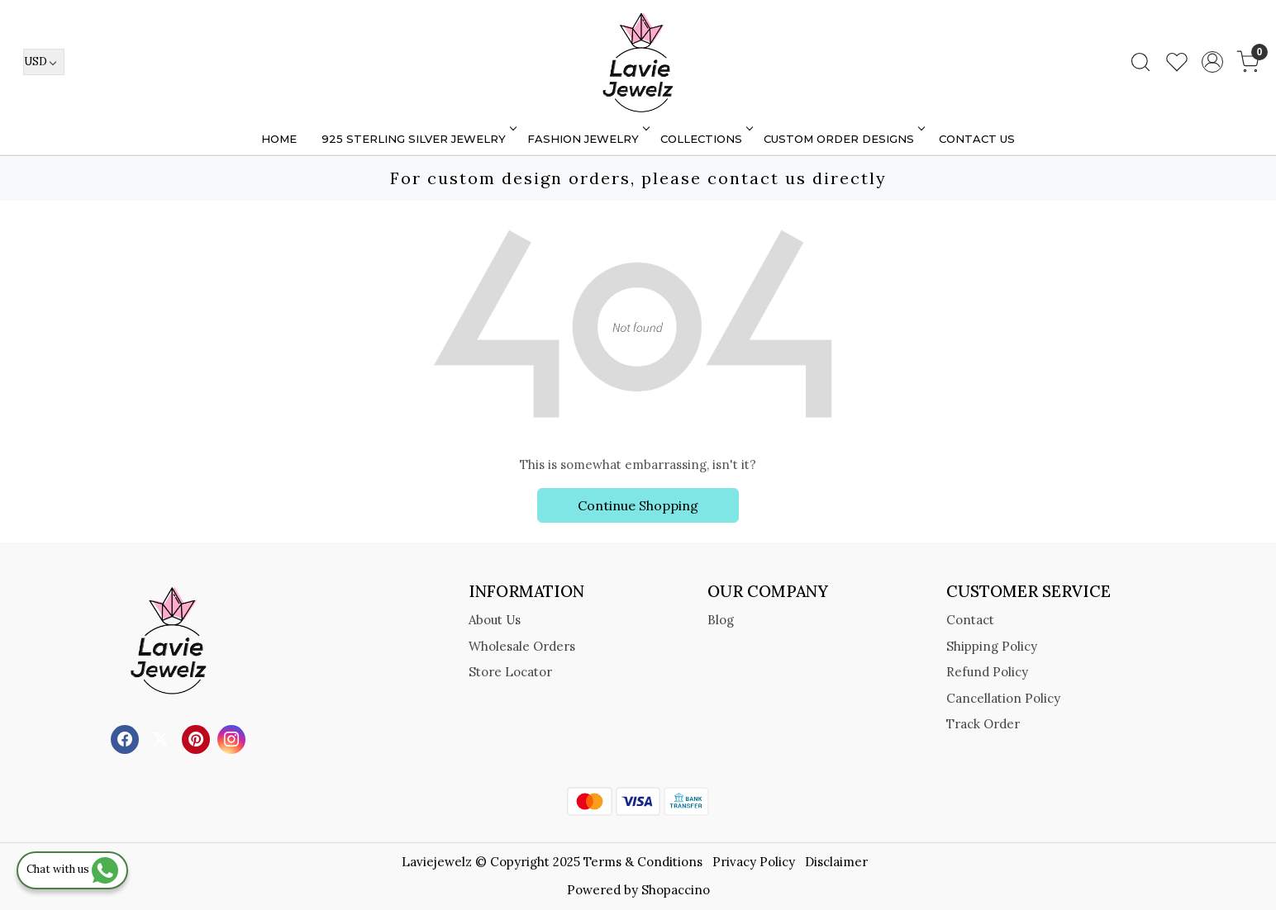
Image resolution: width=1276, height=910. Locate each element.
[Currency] (43, 62)
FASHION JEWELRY (587, 138)
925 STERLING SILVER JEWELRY (417, 138)
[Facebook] (127, 738)
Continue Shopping (638, 505)
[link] (1140, 61)
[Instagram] (233, 738)
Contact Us (977, 138)
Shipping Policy (991, 646)
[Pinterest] (198, 738)
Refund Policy (987, 672)
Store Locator (510, 672)
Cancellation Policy (1003, 698)
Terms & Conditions (642, 862)
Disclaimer (836, 862)
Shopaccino (675, 890)
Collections (705, 138)
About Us (495, 620)
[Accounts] (1212, 62)
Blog (720, 620)
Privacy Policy (753, 862)
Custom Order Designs (843, 138)
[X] (162, 738)
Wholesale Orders (522, 646)
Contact (970, 620)
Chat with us (72, 869)
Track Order (983, 724)
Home (279, 138)
